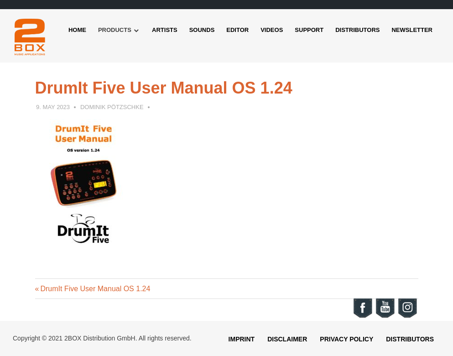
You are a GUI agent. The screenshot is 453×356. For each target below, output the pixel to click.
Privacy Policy (346, 339)
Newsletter (411, 29)
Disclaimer (287, 339)
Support (309, 29)
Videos (271, 29)
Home (77, 29)
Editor (237, 29)
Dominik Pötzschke (112, 107)
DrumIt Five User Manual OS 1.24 (95, 289)
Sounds (202, 29)
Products (114, 29)
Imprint (242, 339)
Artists (164, 29)
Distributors (357, 29)
